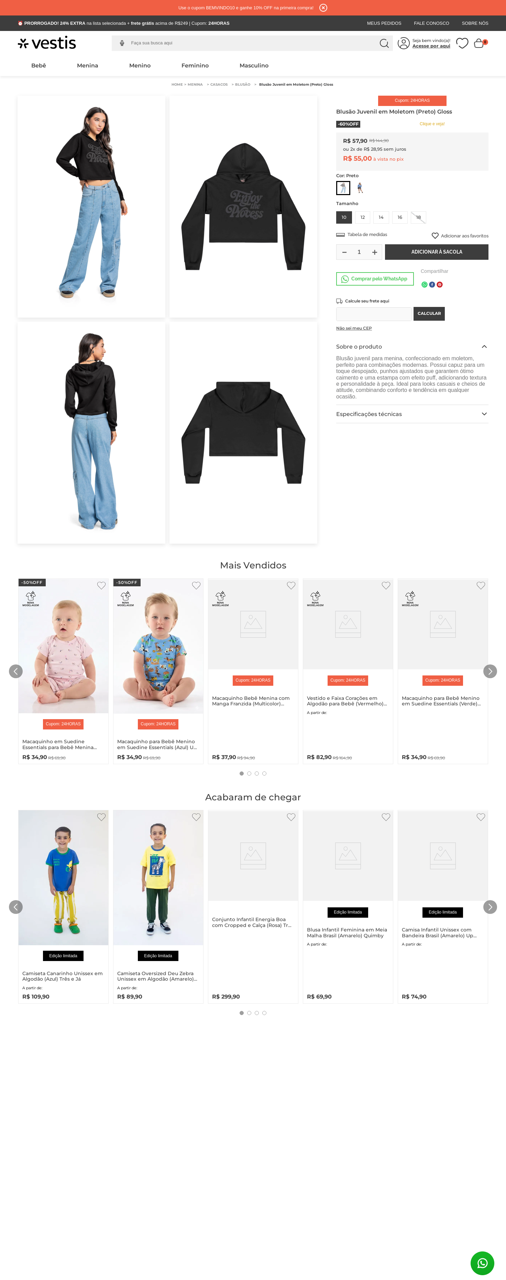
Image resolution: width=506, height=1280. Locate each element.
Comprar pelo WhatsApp (379, 278)
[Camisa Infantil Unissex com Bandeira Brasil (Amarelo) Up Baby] (443, 905)
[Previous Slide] (16, 671)
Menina (87, 65)
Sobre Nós (475, 23)
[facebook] (432, 285)
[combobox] (257, 43)
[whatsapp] (424, 285)
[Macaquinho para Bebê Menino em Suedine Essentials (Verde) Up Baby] (443, 670)
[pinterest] (440, 285)
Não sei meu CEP (354, 328)
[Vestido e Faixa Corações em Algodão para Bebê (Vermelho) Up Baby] (348, 670)
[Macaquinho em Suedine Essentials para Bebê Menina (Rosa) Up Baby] (63, 670)
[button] (122, 43)
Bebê (38, 65)
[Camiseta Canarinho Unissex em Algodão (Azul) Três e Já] (63, 905)
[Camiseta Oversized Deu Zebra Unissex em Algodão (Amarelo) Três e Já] (158, 905)
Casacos (219, 84)
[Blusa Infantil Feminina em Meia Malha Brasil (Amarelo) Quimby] (348, 905)
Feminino (195, 65)
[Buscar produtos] (384, 43)
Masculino (254, 65)
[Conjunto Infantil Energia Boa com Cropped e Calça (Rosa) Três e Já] (253, 905)
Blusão (242, 84)
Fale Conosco (431, 23)
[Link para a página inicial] (177, 85)
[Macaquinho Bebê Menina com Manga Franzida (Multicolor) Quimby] (253, 670)
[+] (374, 252)
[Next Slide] (490, 671)
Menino (140, 65)
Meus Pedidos (384, 23)
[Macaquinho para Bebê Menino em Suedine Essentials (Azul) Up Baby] (158, 670)
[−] (344, 252)
